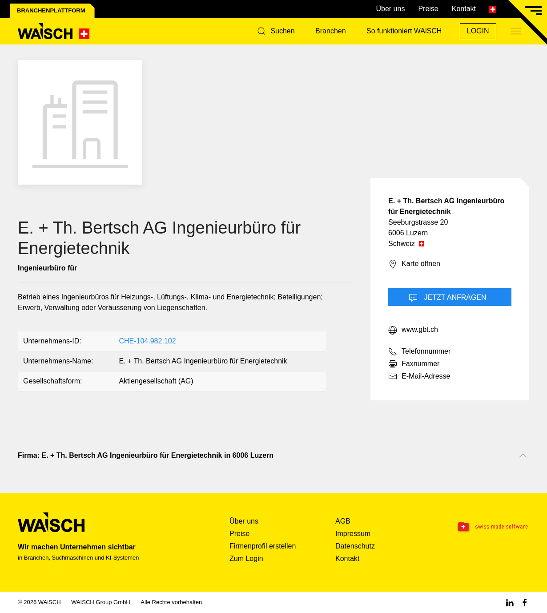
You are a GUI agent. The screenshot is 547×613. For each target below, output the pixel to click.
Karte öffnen (414, 264)
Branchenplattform (51, 10)
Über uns (390, 8)
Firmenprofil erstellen (262, 546)
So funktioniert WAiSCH (404, 31)
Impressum (352, 533)
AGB (342, 521)
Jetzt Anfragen (448, 298)
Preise (428, 8)
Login (478, 31)
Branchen (330, 31)
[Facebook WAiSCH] (524, 602)
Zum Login (246, 558)
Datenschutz (355, 546)
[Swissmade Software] (485, 527)
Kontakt (464, 8)
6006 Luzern (408, 233)
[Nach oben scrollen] (523, 455)
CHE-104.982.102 (147, 341)
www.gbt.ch (413, 330)
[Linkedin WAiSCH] (509, 602)
